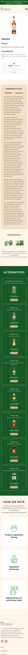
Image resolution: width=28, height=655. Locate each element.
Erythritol (8, 54)
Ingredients (4, 651)
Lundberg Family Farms (14, 281)
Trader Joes (14, 308)
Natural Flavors (16, 54)
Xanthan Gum (13, 56)
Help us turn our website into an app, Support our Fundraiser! (14, 2)
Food (2, 647)
